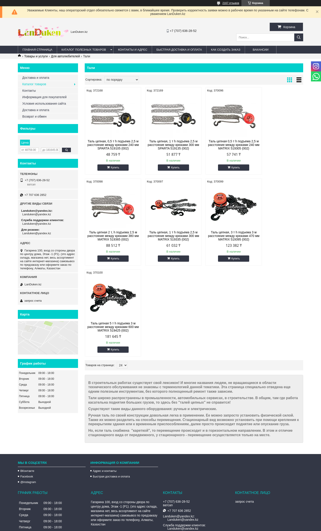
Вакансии (261, 49)
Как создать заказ (226, 49)
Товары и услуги (36, 56)
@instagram (28, 445)
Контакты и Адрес (132, 49)
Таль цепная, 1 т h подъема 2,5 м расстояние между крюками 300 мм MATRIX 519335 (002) (110, 235)
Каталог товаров (34, 84)
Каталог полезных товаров (84, 49)
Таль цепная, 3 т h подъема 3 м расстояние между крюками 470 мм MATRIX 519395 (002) (166, 235)
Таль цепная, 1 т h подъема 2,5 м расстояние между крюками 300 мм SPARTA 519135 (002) (166, 144)
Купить (112, 167)
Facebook (26, 440)
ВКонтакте (27, 434)
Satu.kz (179, 522)
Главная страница (37, 49)
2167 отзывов (230, 3)
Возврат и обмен (34, 116)
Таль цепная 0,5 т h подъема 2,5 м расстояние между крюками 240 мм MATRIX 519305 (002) (221, 144)
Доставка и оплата (35, 77)
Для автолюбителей (65, 56)
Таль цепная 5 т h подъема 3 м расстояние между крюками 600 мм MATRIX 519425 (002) (222, 235)
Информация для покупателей (44, 97)
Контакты (29, 90)
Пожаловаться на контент (169, 526)
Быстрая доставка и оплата (111, 440)
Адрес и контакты (104, 434)
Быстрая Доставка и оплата (179, 49)
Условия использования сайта (44, 103)
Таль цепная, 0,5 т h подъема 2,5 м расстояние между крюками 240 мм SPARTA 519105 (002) (111, 144)
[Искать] (298, 37)
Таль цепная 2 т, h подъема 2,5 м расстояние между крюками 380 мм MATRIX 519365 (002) (277, 144)
